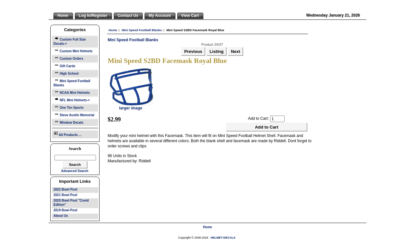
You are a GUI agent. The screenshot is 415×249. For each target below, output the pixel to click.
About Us (60, 216)
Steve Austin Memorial (73, 114)
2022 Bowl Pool (65, 189)
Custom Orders (68, 58)
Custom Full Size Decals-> (69, 40)
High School (65, 72)
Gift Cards (64, 65)
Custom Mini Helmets (73, 50)
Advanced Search (75, 171)
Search (75, 148)
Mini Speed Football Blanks (142, 30)
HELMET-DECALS (223, 237)
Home (113, 30)
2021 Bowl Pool (65, 195)
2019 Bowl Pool (65, 210)
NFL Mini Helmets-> (71, 99)
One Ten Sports (68, 107)
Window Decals (68, 121)
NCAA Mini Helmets (71, 92)
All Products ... (67, 134)
